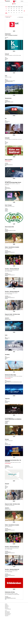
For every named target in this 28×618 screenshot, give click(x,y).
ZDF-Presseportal (7, 611)
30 (14, 10)
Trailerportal (6, 615)
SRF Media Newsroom (8, 613)
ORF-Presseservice (7, 614)
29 (11, 10)
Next (24, 11)
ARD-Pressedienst (7, 612)
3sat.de (6, 610)
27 (6, 10)
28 (9, 10)
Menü (14, 3)
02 (19, 10)
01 (16, 10)
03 (22, 10)
